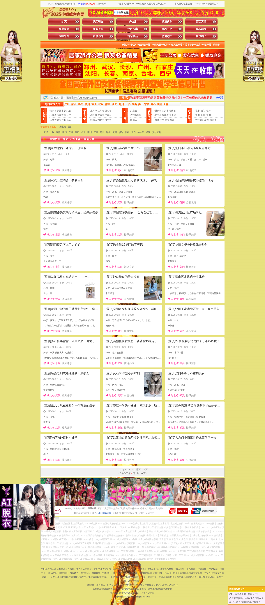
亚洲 (197, 115)
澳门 (203, 110)
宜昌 (96, 132)
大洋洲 (198, 120)
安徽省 (101, 115)
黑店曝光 (98, 21)
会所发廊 (64, 29)
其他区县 (156, 132)
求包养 (132, 21)
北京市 (53, 110)
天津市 (60, 110)
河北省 (67, 110)
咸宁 (83, 132)
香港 (197, 110)
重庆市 (158, 110)
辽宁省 (60, 120)
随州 (102, 132)
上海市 (93, 110)
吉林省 (53, 120)
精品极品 (132, 36)
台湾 (208, 110)
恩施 (121, 132)
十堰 (52, 132)
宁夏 (162, 120)
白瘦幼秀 (98, 36)
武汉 (46, 132)
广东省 (133, 110)
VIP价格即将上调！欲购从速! (243, 594)
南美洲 (213, 120)
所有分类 (89, 139)
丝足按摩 (132, 29)
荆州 (89, 132)
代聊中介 (167, 29)
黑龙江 (67, 115)
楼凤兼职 (98, 29)
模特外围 (64, 36)
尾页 (138, 469)
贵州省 (172, 110)
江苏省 (101, 110)
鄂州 (108, 132)
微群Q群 (167, 36)
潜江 (148, 132)
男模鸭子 (201, 36)
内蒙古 (60, 115)
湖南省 (93, 120)
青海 (167, 120)
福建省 (93, 115)
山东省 (67, 120)
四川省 (165, 110)
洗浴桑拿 (167, 21)
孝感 (71, 132)
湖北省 (101, 120)
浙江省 (108, 110)
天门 (133, 132)
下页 (145, 469)
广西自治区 (135, 115)
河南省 (108, 120)
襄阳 (58, 132)
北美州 (205, 120)
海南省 (133, 120)
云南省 (158, 115)
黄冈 (114, 132)
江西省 (108, 115)
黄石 (77, 132)
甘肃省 (172, 115)
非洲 (208, 115)
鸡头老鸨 (201, 29)
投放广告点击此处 (132, 565)
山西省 (53, 115)
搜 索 (124, 97)
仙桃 (127, 132)
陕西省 (165, 115)
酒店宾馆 (201, 21)
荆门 (64, 132)
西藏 (157, 120)
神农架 (140, 132)
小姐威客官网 (105, 513)
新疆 (172, 120)
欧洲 (203, 115)
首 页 (64, 21)
